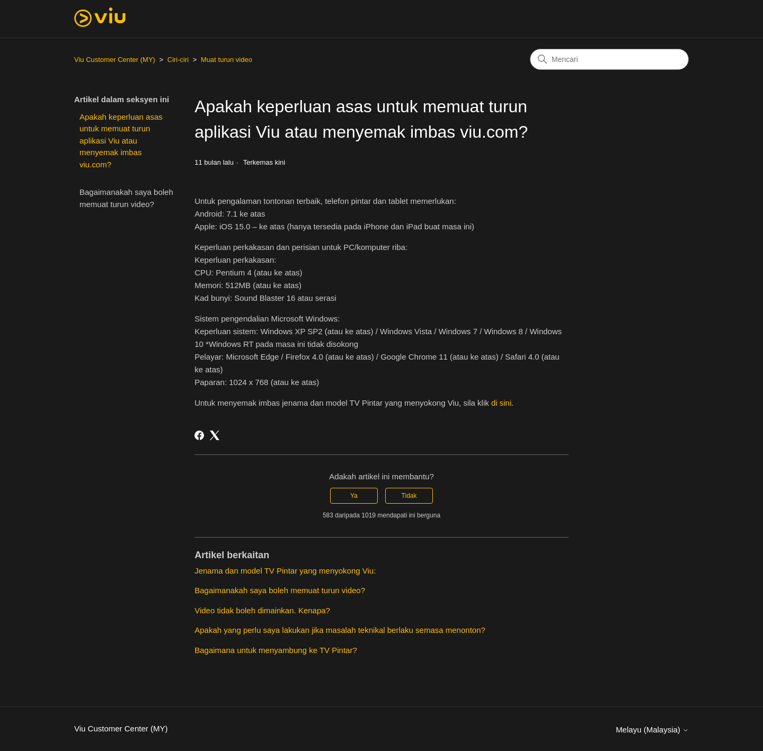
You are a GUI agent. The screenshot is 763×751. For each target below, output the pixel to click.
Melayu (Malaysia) (652, 729)
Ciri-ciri (178, 60)
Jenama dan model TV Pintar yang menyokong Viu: (285, 570)
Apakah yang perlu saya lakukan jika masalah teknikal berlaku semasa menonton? (339, 629)
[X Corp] (214, 435)
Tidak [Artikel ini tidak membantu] (409, 495)
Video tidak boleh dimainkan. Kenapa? (262, 610)
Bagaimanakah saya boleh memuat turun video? (126, 198)
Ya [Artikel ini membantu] (354, 495)
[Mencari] (609, 59)
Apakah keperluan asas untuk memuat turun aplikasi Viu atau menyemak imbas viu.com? (121, 140)
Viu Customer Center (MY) (114, 60)
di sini (501, 402)
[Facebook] (199, 435)
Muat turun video (226, 60)
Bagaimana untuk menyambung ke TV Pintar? (275, 650)
